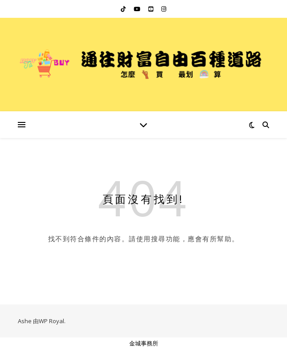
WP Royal (51, 321)
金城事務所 (143, 343)
